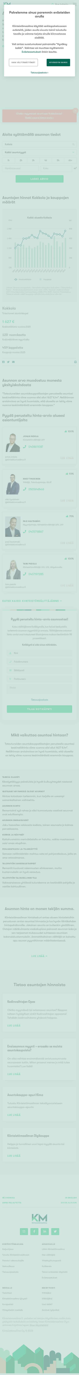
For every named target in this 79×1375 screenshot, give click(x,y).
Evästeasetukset (31, 51)
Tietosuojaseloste (39, 72)
